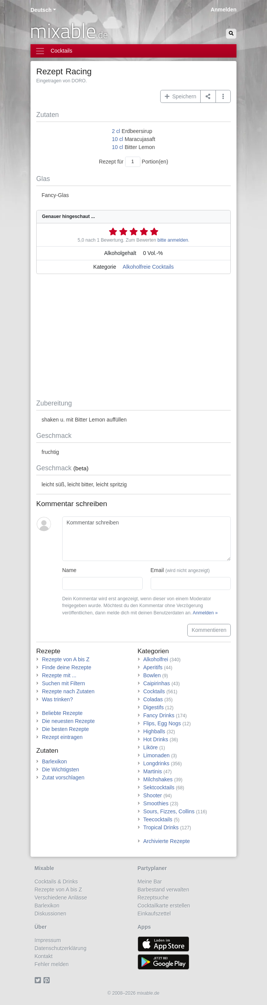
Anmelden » (205, 613)
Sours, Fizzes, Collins (169, 811)
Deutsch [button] (41, 10)
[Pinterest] (47, 980)
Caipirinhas (156, 683)
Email (180, 570)
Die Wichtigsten (60, 769)
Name (69, 570)
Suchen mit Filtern (63, 683)
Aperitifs (153, 667)
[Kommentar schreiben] (146, 538)
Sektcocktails (159, 787)
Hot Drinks (155, 739)
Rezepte (48, 651)
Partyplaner (152, 868)
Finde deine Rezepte (66, 667)
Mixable (44, 868)
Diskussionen (50, 913)
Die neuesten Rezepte (68, 721)
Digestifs (153, 707)
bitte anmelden (173, 240)
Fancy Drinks (159, 715)
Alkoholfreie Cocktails (148, 267)
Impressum (48, 940)
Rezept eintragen (62, 737)
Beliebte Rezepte (62, 713)
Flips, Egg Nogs (162, 723)
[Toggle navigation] (133, 51)
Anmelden (223, 9)
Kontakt (44, 956)
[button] (223, 96)
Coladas (153, 699)
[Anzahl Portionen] (132, 162)
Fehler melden (52, 964)
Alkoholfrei (155, 659)
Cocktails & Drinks (56, 881)
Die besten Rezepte (65, 729)
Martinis (152, 771)
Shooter (152, 795)
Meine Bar (150, 881)
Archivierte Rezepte (166, 841)
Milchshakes (158, 779)
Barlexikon (54, 761)
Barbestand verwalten (163, 889)
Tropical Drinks (161, 827)
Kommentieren (208, 630)
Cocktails (154, 691)
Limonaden (156, 755)
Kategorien (153, 651)
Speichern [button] (180, 96)
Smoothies (156, 803)
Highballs (154, 731)
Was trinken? (57, 699)
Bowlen (152, 675)
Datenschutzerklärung (61, 948)
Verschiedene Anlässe (61, 897)
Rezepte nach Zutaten (68, 691)
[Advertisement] (133, 338)
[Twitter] (39, 980)
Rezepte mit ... (59, 675)
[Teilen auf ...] (208, 96)
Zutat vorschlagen (63, 777)
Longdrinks (156, 763)
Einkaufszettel (154, 913)
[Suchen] (231, 34)
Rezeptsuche (153, 897)
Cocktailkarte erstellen (164, 905)
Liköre (150, 747)
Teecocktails (157, 819)
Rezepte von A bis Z (66, 659)
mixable (69, 30)
